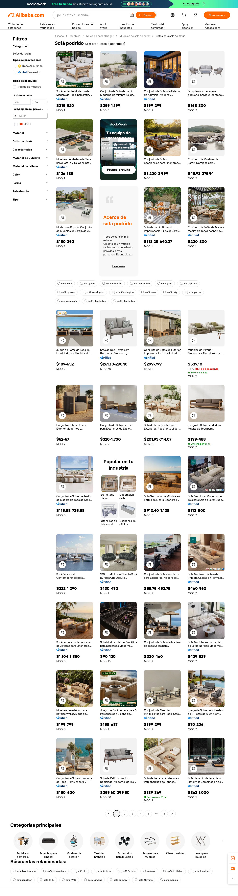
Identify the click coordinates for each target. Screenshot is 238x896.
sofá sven (148, 292)
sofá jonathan (200, 871)
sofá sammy (118, 880)
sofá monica (169, 880)
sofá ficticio (102, 871)
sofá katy (170, 292)
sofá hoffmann (112, 283)
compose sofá (67, 301)
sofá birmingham (24, 871)
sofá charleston (95, 301)
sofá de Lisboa (173, 871)
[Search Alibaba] (91, 15)
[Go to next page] (172, 813)
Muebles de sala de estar (134, 35)
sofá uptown (188, 283)
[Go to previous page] (108, 813)
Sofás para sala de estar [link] (170, 35)
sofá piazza (193, 292)
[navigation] (30, 425)
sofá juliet (64, 283)
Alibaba (59, 35)
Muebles (75, 35)
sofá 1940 (47, 880)
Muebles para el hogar (99, 35)
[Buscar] (146, 15)
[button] (131, 15)
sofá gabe (87, 283)
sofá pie (80, 871)
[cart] (185, 15)
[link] (233, 858)
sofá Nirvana (93, 880)
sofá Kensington (93, 292)
